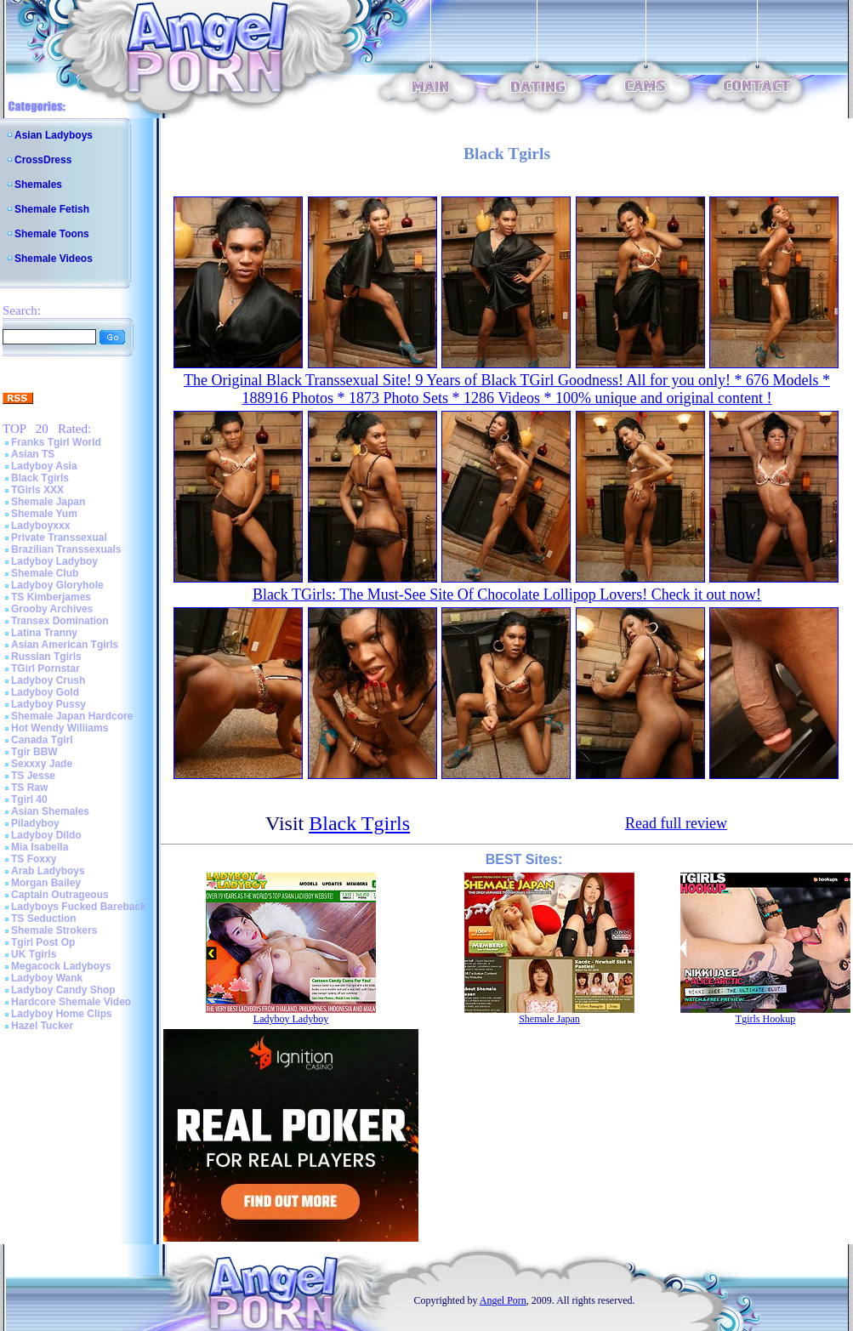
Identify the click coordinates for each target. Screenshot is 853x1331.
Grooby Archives (52, 609)
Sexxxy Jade (41, 764)
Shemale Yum (44, 514)
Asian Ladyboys (53, 135)
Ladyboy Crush (48, 680)
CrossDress (42, 160)
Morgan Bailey (46, 883)
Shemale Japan (48, 502)
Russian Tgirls (46, 657)
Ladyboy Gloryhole (57, 585)
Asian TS (32, 454)
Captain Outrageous (60, 895)
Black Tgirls (40, 478)
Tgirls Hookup (765, 1019)
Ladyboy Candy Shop (63, 990)
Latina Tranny (44, 633)
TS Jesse (33, 776)
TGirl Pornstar (45, 668)
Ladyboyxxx (40, 526)
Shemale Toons (51, 234)
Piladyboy (35, 823)
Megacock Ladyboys (61, 966)
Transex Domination (60, 621)
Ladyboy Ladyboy (54, 561)
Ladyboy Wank (46, 978)
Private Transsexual (59, 537)
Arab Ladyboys (48, 871)
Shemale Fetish (51, 209)
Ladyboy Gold (45, 692)
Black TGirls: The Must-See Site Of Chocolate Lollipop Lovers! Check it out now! (507, 594)
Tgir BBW (34, 752)
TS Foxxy (33, 859)
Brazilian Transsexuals (66, 549)
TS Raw (29, 787)
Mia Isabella (39, 847)
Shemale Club (44, 573)
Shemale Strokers (54, 930)
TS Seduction (44, 918)
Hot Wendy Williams (59, 728)
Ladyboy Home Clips (61, 1014)
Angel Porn (503, 1300)
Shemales (38, 185)
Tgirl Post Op (43, 942)
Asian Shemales (50, 811)
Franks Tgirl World (56, 442)
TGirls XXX (37, 490)
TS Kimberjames (51, 597)
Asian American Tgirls (64, 645)
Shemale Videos (53, 258)
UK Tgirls (33, 954)
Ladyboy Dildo (46, 835)
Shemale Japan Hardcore (72, 716)
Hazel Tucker (42, 1026)
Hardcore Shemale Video (71, 1002)
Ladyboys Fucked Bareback (78, 907)
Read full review (676, 823)
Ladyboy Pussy (48, 704)
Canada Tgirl (42, 740)
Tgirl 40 (29, 799)
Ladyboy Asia (44, 466)
